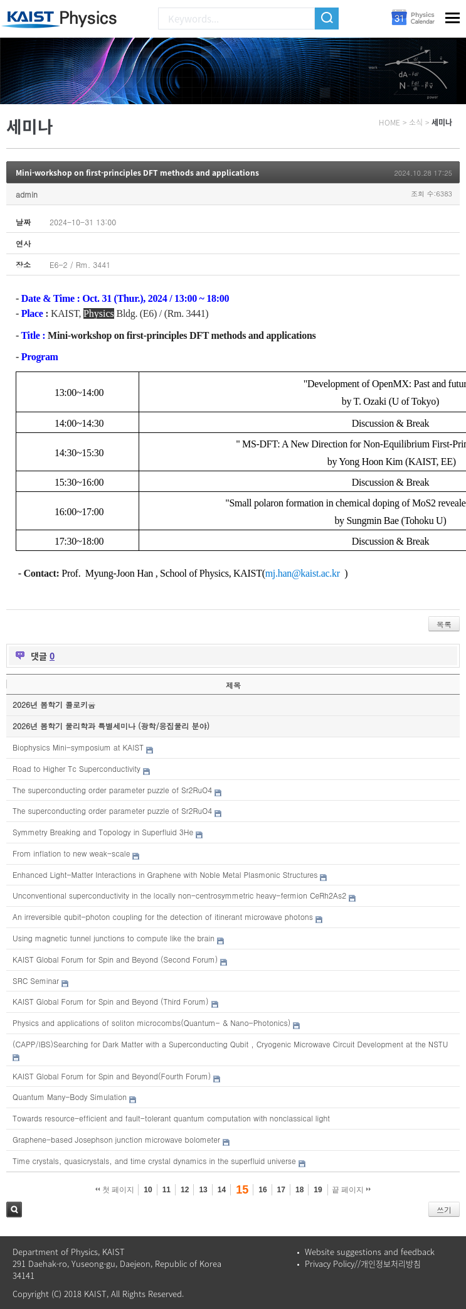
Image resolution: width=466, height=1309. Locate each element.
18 (299, 1189)
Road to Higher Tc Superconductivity (76, 768)
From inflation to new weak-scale (71, 853)
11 (166, 1189)
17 (281, 1189)
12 (185, 1189)
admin (27, 194)
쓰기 (444, 1209)
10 (148, 1189)
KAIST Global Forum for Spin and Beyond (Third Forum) (111, 1001)
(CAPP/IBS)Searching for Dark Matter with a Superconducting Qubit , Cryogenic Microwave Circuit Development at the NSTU (230, 1044)
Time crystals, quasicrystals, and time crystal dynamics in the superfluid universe (154, 1160)
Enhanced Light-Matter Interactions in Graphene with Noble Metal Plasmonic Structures (165, 874)
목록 (444, 624)
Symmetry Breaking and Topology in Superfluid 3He (103, 831)
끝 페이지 (351, 1189)
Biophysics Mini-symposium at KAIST (78, 747)
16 (262, 1189)
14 (222, 1189)
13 (203, 1189)
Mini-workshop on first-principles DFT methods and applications (137, 172)
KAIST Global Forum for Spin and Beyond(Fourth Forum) (112, 1076)
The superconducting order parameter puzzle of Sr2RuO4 (112, 789)
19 (318, 1189)
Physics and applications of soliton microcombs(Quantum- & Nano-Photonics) (151, 1022)
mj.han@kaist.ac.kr (302, 573)
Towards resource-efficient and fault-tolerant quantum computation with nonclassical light (171, 1118)
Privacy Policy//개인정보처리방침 (363, 1263)
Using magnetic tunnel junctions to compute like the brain (113, 937)
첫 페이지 (115, 1189)
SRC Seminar (36, 980)
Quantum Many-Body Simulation (70, 1096)
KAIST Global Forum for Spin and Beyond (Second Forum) (115, 959)
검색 (14, 1209)
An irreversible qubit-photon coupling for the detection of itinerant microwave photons (163, 916)
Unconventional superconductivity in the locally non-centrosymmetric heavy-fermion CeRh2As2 (179, 895)
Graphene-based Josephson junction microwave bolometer (116, 1139)
